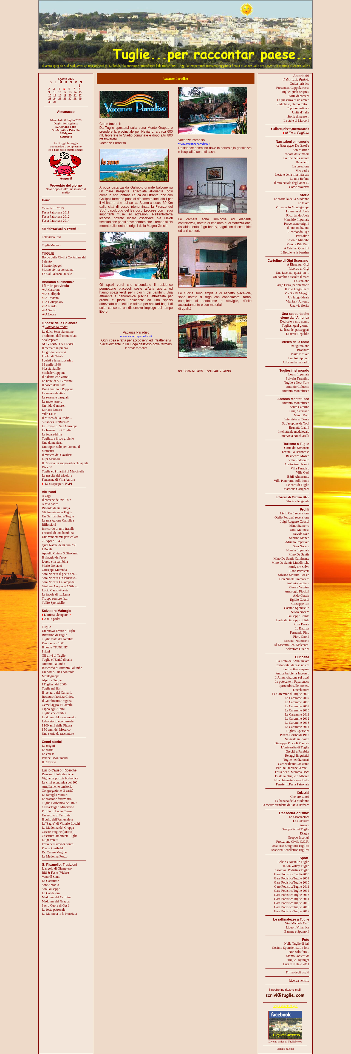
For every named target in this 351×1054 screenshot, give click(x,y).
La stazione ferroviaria (57, 799)
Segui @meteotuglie (285, 1006)
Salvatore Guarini (297, 649)
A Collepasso (52, 302)
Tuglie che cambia (54, 713)
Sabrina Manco (299, 538)
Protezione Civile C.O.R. (292, 842)
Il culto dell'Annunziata (57, 819)
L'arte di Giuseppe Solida (292, 620)
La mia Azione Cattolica (58, 520)
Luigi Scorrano (299, 411)
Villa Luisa (49, 414)
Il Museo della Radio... (57, 418)
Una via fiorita (299, 305)
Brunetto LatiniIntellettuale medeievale (293, 430)
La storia (47, 750)
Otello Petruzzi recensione (291, 517)
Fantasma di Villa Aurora (58, 480)
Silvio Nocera (300, 612)
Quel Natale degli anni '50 (59, 545)
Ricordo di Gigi (298, 268)
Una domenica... (53, 443)
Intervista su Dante (296, 419)
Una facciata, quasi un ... (292, 273)
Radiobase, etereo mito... (292, 104)
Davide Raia (301, 534)
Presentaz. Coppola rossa (292, 88)
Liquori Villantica (297, 927)
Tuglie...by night (298, 960)
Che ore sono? (299, 797)
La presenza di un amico (293, 100)
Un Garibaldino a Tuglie (58, 516)
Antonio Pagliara (298, 583)
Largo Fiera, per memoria (292, 285)
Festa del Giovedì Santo (57, 844)
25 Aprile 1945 (52, 541)
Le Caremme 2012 (297, 718)
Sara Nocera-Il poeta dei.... (59, 574)
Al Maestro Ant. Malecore (291, 645)
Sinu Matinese (299, 530)
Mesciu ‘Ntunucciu (296, 641)
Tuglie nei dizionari (296, 760)
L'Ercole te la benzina (295, 252)
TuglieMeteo (50, 245)
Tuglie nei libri (52, 688)
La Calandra (301, 821)
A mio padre (50, 504)
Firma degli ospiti (297, 972)
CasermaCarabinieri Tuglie (60, 836)
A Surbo (49, 310)
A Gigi (46, 496)
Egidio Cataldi (299, 600)
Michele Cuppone (54, 373)
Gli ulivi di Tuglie (54, 655)
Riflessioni (49, 524)
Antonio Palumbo (53, 664)
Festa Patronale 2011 (55, 212)
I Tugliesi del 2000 (54, 684)
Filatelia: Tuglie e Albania (292, 776)
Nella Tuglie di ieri (296, 943)
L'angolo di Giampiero (57, 868)
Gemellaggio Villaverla (57, 705)
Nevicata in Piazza (297, 739)
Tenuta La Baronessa (295, 452)
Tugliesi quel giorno (295, 325)
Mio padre (302, 170)
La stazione (301, 281)
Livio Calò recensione (294, 513)
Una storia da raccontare (58, 734)
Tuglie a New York (296, 382)
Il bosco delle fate (54, 385)
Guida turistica (299, 84)
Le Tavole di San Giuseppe (60, 426)
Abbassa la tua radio (295, 362)
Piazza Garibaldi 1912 (294, 735)
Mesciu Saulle (51, 369)
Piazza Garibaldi (53, 848)
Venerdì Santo (51, 877)
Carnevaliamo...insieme (293, 764)
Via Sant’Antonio (297, 301)
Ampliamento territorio (57, 786)
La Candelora (51, 893)
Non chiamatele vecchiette (291, 780)
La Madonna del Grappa (58, 828)
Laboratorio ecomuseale (58, 721)
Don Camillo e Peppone (57, 389)
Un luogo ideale (298, 297)
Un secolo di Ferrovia (56, 815)
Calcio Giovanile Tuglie (293, 862)
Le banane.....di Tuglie (57, 430)
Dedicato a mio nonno (294, 321)
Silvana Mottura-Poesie (293, 575)
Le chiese (48, 754)
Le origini (48, 746)
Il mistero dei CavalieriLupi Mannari (57, 457)
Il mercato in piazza (55, 348)
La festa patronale (54, 909)
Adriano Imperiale (297, 542)
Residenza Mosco (297, 456)
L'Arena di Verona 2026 (292, 497)
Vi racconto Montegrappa (292, 207)
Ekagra (304, 833)
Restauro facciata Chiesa (58, 697)
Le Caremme (50, 881)
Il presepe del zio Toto (56, 500)
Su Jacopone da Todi (295, 423)
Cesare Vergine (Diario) (57, 832)
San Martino (301, 150)
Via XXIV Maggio (297, 293)
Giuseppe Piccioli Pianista (292, 743)
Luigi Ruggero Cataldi (294, 521)
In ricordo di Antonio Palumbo (62, 668)
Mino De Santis (298, 554)
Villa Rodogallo (298, 460)
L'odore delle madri (296, 154)
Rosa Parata (301, 624)
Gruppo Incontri (298, 837)
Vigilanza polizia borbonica (60, 778)
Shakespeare (50, 340)
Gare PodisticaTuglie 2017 (291, 911)
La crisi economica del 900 (60, 782)
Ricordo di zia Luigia (56, 508)
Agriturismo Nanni (296, 464)
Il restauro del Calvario (57, 692)
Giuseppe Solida (298, 616)
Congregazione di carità (57, 791)
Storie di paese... (298, 116)
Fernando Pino (299, 632)
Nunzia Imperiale (297, 550)
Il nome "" (55, 647)
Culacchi (303, 792)
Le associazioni (299, 817)
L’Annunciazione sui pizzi (291, 677)
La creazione (300, 166)
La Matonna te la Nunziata (59, 914)
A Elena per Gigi (298, 264)
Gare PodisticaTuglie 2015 (291, 903)
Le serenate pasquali (55, 397)
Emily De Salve (298, 567)
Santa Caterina (299, 407)
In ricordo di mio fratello (58, 529)
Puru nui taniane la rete (291, 768)
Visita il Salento (285, 1048)
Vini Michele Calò (297, 923)
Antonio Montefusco (295, 391)
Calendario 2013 (53, 208)
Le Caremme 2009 (297, 706)
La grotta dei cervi (54, 352)
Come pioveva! (299, 187)
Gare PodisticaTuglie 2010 (291, 882)
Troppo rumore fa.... (55, 598)
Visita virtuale (300, 354)
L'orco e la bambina (55, 561)
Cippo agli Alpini (53, 709)
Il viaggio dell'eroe (54, 557)
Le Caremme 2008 (297, 702)
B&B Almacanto (298, 476)
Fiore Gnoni (301, 637)
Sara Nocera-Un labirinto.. (59, 578)
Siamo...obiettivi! (297, 956)
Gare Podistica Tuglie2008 (291, 874)
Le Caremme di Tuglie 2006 (290, 694)
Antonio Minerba (298, 240)
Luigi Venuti (50, 840)
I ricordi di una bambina (58, 533)
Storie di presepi (298, 96)
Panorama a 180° (53, 643)
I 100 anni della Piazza (57, 725)
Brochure (303, 350)
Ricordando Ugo (298, 232)
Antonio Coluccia (297, 387)
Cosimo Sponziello (296, 608)
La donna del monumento (59, 717)
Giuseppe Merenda (54, 570)
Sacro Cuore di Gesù (55, 905)
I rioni (46, 651)
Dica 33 (47, 467)
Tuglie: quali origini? (295, 92)
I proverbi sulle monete (294, 686)
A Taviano (50, 298)
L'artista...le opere (56, 615)
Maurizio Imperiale (296, 219)
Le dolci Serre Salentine (58, 332)
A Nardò (49, 306)
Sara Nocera (301, 546)
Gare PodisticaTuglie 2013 (291, 895)
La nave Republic (297, 334)
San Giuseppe (51, 889)
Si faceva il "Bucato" (56, 422)
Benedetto (302, 162)
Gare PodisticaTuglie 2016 (291, 907)
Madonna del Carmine (56, 897)
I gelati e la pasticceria (57, 360)
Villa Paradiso (300, 468)
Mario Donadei (52, 566)
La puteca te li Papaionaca (292, 681)
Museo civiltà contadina (57, 270)
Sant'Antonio (50, 885)
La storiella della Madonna (291, 199)
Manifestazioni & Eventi (59, 229)
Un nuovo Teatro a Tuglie (59, 631)
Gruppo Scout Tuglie (295, 829)
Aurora (304, 825)
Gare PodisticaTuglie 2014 (291, 899)
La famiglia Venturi (55, 795)
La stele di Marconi (296, 121)
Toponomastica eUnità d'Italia (298, 110)
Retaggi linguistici (297, 755)
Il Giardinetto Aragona (57, 701)
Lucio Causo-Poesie (55, 590)
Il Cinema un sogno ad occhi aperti (65, 463)
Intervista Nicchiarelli (295, 436)
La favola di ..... (56, 594)
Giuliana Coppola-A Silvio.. (60, 586)
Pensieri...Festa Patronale (292, 784)
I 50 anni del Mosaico (56, 729)
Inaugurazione (299, 346)
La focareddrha (52, 434)
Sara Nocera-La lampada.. (59, 582)
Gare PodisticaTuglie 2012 (291, 891)
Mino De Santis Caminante (291, 558)
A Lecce (49, 314)
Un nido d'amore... (54, 406)
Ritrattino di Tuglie (54, 635)
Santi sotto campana (296, 669)
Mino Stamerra (299, 526)
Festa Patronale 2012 (56, 216)
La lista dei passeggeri (294, 330)
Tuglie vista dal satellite (57, 639)
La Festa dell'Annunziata (292, 661)
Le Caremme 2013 (297, 723)
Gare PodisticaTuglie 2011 (291, 886)
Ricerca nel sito (299, 980)
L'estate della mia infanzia (292, 174)
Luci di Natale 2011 (296, 964)
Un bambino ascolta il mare (291, 277)
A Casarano (51, 290)
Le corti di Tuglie (297, 485)
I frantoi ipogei (52, 265)
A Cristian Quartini (296, 248)
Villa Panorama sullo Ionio (291, 481)
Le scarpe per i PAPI (58, 484)
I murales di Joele (297, 211)
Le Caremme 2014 (297, 727)
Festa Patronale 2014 (56, 221)
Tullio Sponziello (53, 603)
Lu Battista (302, 628)
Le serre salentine (53, 393)
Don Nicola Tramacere (294, 579)
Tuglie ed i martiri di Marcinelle (63, 471)
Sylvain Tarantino (297, 378)
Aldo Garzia (301, 595)
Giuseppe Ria (300, 604)
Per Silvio (302, 236)
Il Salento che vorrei (55, 377)
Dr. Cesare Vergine (54, 852)
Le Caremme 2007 (297, 698)
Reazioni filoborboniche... (59, 774)
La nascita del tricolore (57, 475)
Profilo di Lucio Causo (57, 811)
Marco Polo (301, 415)
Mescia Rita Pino (298, 244)
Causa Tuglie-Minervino (58, 807)
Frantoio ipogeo (298, 358)
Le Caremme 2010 (297, 710)
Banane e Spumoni (296, 931)
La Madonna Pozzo (54, 856)
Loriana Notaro (52, 410)
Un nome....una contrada (58, 672)
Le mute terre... (52, 401)
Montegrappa (51, 676)
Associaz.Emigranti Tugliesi (290, 846)
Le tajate (303, 203)
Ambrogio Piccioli (297, 591)
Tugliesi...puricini (297, 731)
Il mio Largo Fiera (297, 289)
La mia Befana (299, 179)
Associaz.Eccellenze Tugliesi (290, 850)
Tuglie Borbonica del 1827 (59, 803)
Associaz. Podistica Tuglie (291, 870)
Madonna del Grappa (56, 901)
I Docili (47, 549)
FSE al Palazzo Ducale (57, 274)
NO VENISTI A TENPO (58, 344)
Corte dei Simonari (296, 448)
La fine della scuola (296, 158)
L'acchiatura (301, 690)
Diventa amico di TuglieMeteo (285, 1041)
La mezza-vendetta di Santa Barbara (285, 805)
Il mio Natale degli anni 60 (291, 183)
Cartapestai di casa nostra (292, 665)
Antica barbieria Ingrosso (292, 673)
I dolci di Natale (52, 356)
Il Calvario (49, 762)
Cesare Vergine (299, 587)
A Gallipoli (51, 294)
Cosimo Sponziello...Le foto (290, 948)
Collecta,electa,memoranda (290, 129)
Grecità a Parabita (297, 751)
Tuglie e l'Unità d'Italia (57, 660)
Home (46, 200)
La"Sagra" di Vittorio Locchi (61, 823)
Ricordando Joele (297, 215)
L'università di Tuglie (295, 747)
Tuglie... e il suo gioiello (58, 438)
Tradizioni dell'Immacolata (59, 336)
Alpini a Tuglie (52, 680)
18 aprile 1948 (51, 364)
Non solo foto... (299, 952)
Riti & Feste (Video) (55, 872)
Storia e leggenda (297, 501)
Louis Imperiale (298, 374)
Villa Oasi (302, 472)
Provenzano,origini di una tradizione (296, 226)
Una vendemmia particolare (60, 537)
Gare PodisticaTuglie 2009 (291, 878)
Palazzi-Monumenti (55, 758)
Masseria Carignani (296, 489)
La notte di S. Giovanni (57, 381)
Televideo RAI (53, 237)
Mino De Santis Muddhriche (290, 563)
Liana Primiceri (299, 571)
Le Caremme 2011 (297, 714)
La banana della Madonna (292, 801)
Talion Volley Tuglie (295, 866)
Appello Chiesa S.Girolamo (60, 553)
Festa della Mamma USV (292, 772)
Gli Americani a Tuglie (57, 512)
